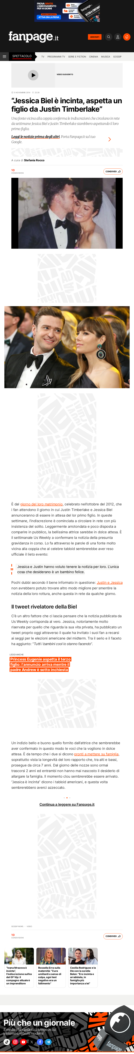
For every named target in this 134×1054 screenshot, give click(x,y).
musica (105, 56)
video (29, 926)
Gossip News (17, 926)
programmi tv (56, 56)
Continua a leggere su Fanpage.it (67, 804)
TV (42, 56)
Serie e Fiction (77, 56)
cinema (93, 56)
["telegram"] (56, 1043)
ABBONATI (94, 37)
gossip (117, 56)
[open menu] (4, 56)
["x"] (37, 1043)
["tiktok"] (7, 1043)
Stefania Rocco (34, 160)
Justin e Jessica (110, 582)
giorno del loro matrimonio (41, 504)
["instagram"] (17, 1043)
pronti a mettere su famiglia (96, 754)
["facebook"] (47, 1043)
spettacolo (22, 56)
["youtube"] (27, 1043)
